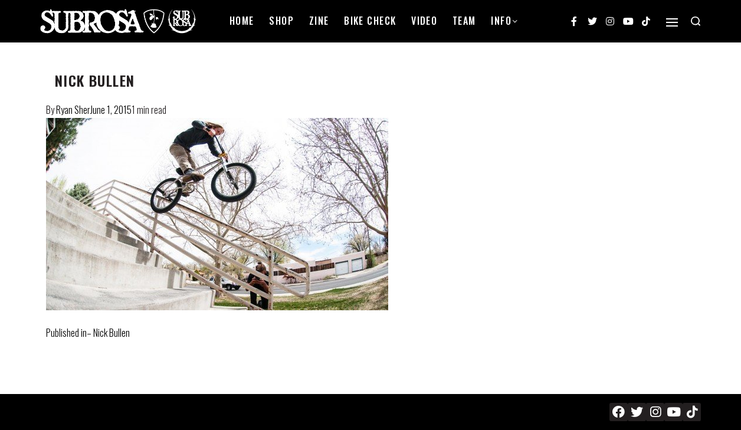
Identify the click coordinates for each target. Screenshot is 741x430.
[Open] (671, 22)
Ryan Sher (73, 110)
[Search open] (695, 21)
